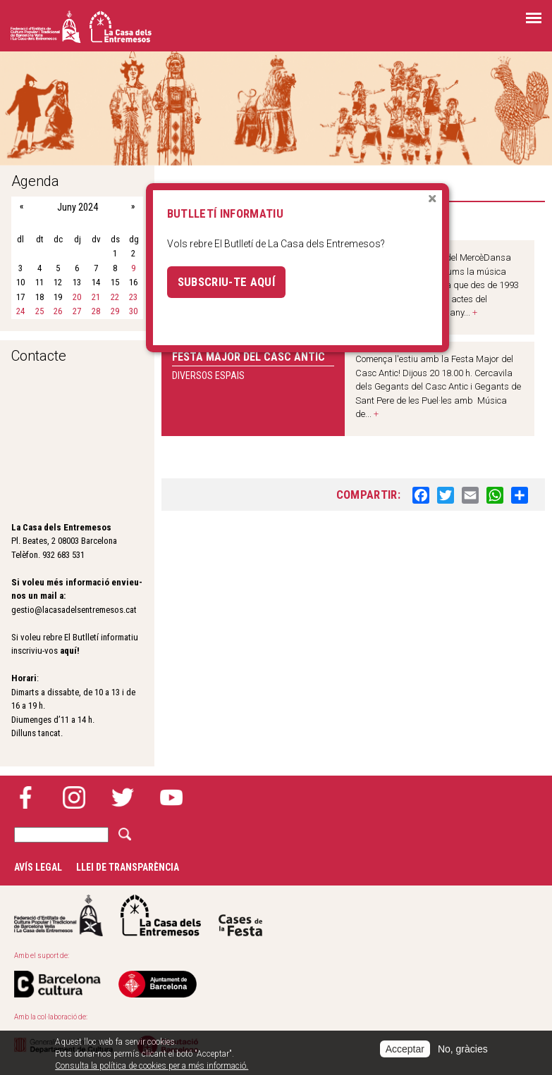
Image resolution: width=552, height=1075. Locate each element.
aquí (68, 650)
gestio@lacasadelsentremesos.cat (74, 609)
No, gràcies (463, 1049)
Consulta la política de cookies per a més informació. (151, 1066)
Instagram (74, 797)
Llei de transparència (127, 867)
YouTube (171, 797)
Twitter (122, 797)
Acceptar (405, 1049)
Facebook (25, 797)
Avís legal (38, 867)
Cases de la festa (240, 915)
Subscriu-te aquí (226, 282)
